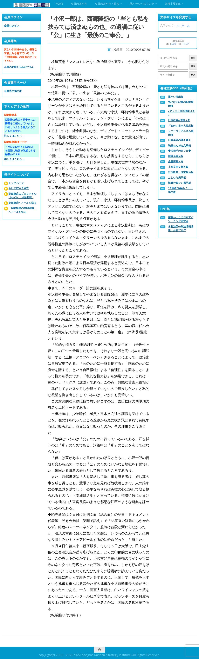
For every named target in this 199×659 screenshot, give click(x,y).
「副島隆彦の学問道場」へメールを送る (22, 210)
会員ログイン (11, 25)
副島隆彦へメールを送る (22, 202)
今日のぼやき (79, 3)
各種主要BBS (173, 3)
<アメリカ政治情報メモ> (181, 113)
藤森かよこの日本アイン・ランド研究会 (180, 219)
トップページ (16, 183)
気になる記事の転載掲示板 (180, 104)
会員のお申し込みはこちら (19, 67)
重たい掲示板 (175, 96)
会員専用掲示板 (13, 91)
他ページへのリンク (142, 3)
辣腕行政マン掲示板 (179, 182)
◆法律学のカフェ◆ (179, 150)
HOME (59, 3)
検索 (193, 58)
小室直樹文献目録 (178, 166)
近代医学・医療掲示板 (180, 172)
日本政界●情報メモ (179, 120)
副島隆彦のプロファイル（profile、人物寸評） (22, 195)
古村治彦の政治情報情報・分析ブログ (180, 228)
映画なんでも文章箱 (179, 145)
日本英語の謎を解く (179, 140)
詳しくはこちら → (14, 135)
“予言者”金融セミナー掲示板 (180, 190)
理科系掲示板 (175, 156)
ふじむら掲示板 (177, 177)
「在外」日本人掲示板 (180, 125)
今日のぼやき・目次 (107, 3)
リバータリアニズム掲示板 (180, 133)
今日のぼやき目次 (19, 188)
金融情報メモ (175, 161)
